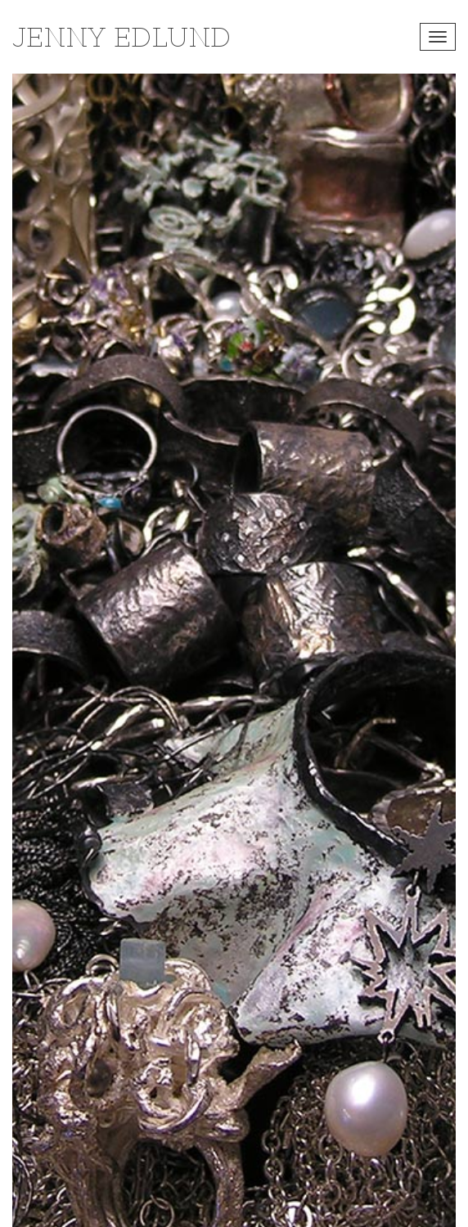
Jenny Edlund (121, 36)
